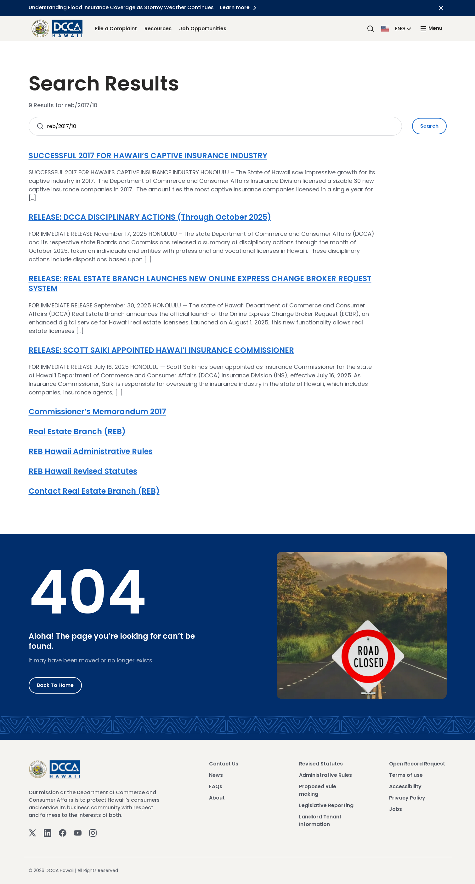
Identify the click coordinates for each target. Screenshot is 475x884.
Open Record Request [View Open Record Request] (417, 763)
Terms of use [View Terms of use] (406, 775)
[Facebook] (62, 832)
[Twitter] (32, 832)
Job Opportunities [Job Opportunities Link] (202, 28)
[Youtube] (78, 832)
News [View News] (216, 775)
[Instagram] (93, 832)
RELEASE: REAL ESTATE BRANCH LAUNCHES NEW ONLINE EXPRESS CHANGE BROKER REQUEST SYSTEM (200, 283)
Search (429, 126)
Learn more (239, 7)
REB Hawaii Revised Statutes (83, 471)
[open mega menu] (431, 28)
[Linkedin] (47, 832)
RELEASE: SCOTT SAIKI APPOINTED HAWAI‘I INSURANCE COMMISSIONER (161, 350)
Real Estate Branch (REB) (77, 431)
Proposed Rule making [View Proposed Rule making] (317, 790)
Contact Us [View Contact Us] (223, 763)
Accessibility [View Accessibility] (405, 786)
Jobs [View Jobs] (395, 809)
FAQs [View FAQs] (215, 786)
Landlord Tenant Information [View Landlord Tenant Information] (320, 820)
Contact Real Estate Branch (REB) (94, 491)
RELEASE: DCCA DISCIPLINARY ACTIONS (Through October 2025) (150, 217)
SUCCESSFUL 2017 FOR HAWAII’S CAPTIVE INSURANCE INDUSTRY (148, 155)
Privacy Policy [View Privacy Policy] (407, 797)
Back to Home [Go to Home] (55, 685)
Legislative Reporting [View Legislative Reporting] (326, 805)
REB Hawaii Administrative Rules (91, 451)
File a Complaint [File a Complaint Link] (116, 28)
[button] (397, 28)
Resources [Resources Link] (158, 28)
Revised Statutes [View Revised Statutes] (321, 763)
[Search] (370, 28)
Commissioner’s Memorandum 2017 (97, 411)
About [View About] (217, 797)
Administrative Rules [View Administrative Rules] (325, 775)
